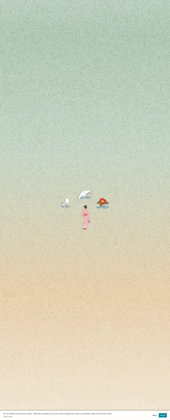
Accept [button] (162, 415)
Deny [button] (154, 415)
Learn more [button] (7, 417)
